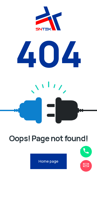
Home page (48, 161)
